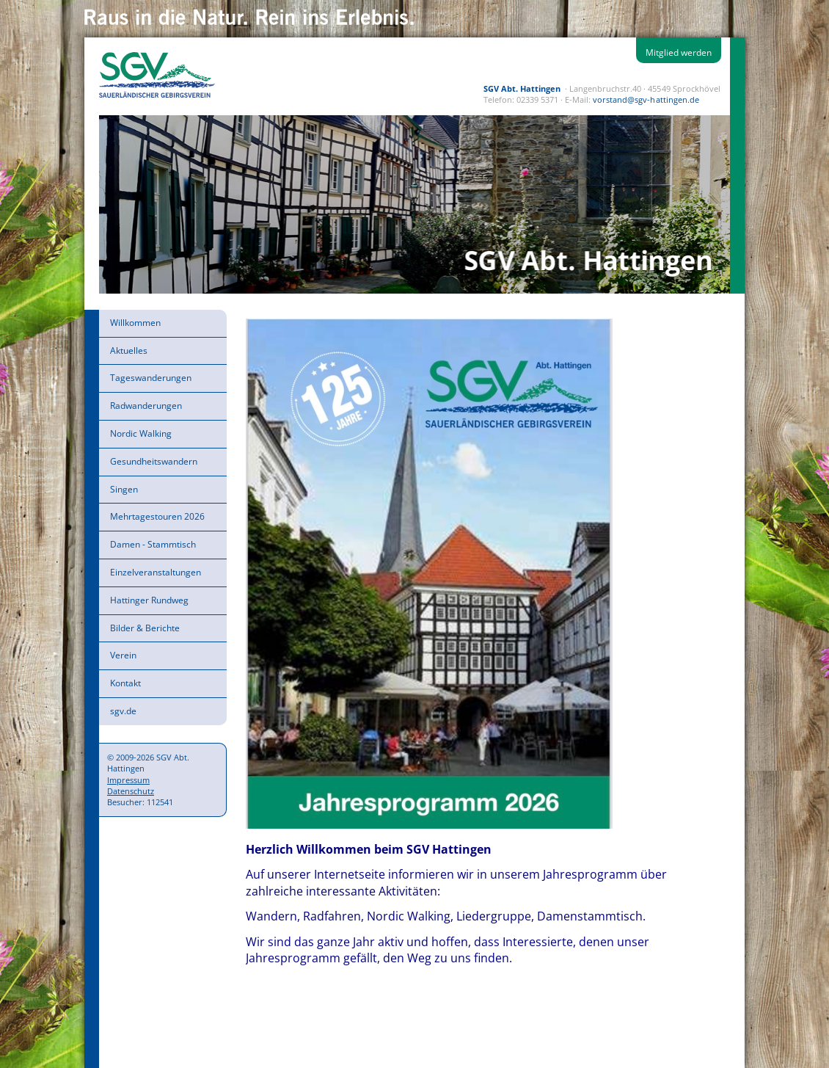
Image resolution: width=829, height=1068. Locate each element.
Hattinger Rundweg (149, 600)
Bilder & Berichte (145, 628)
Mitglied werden (679, 52)
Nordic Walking (141, 433)
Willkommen (135, 322)
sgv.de (123, 711)
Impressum (128, 779)
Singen (124, 489)
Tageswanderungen (150, 377)
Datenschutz (130, 790)
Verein (123, 655)
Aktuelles (128, 350)
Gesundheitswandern (153, 461)
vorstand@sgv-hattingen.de (646, 99)
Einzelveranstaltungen (155, 572)
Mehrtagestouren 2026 (157, 516)
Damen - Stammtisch (153, 544)
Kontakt (125, 683)
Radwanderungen (146, 405)
